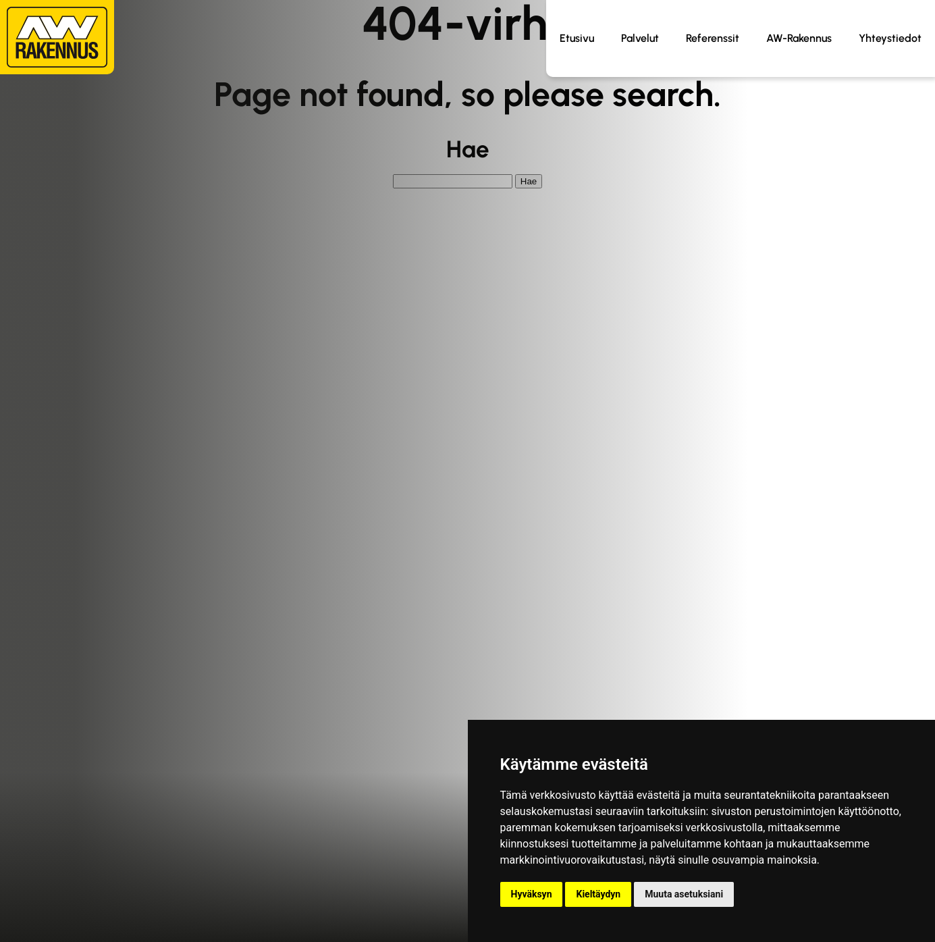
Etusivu (577, 38)
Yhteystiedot (890, 38)
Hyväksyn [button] (531, 894)
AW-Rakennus (799, 38)
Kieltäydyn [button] (598, 894)
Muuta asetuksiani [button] (684, 894)
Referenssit (712, 38)
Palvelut (640, 38)
